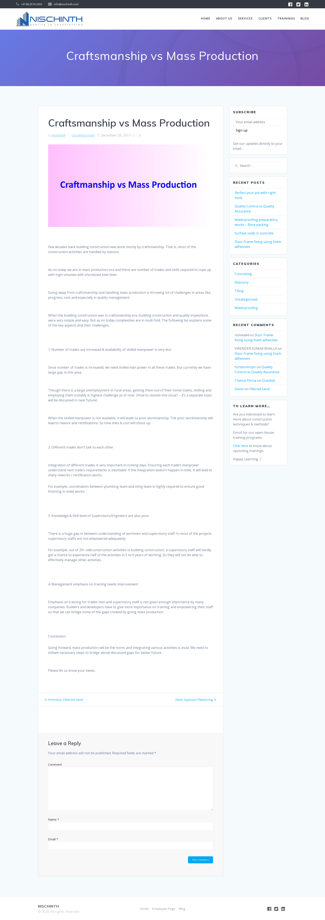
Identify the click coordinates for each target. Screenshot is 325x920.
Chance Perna (245, 380)
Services (245, 18)
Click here (240, 446)
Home (205, 18)
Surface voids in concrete (254, 233)
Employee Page (164, 908)
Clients (265, 18)
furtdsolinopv (245, 367)
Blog (305, 18)
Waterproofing (246, 308)
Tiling (239, 291)
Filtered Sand (259, 389)
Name (53, 819)
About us (224, 18)
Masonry (242, 282)
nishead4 (58, 135)
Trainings (286, 18)
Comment (55, 764)
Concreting (243, 274)
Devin (239, 389)
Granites (268, 380)
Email (53, 839)
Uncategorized (83, 135)
